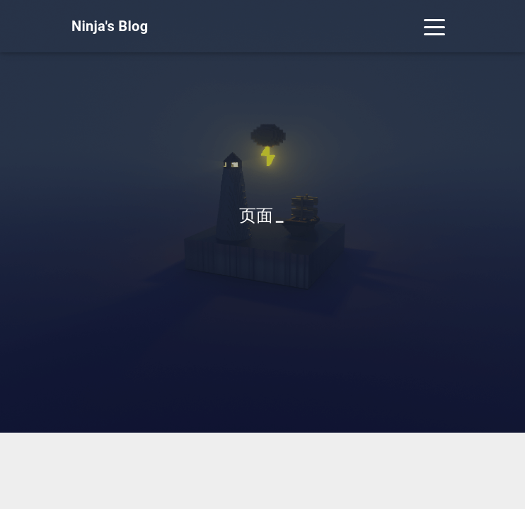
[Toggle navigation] (434, 26)
